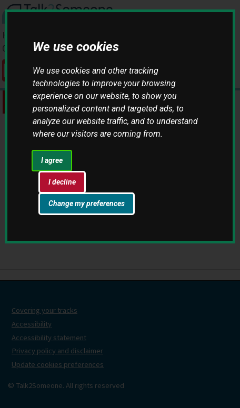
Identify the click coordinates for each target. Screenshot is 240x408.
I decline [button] (62, 182)
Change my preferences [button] (86, 203)
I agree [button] (52, 160)
